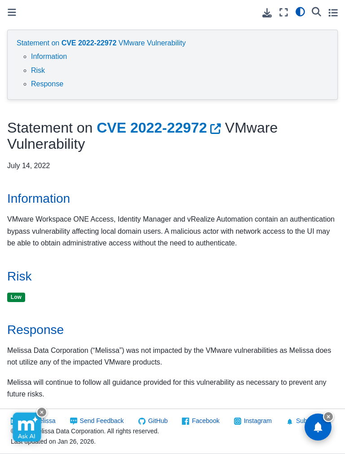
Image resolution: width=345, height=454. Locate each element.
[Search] (316, 11)
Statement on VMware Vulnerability (101, 43)
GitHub (158, 420)
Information (49, 56)
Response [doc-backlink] (35, 330)
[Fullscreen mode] (283, 12)
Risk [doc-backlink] (19, 276)
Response (47, 84)
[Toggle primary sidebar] (12, 12)
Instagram (258, 420)
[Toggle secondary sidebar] (333, 12)
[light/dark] (300, 11)
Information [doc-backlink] (38, 198)
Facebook (205, 420)
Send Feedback (102, 420)
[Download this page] (267, 12)
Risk (38, 70)
